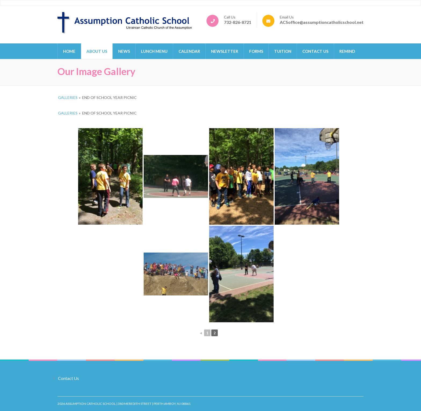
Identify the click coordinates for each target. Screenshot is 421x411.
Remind (347, 51)
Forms (256, 51)
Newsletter (224, 51)
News (124, 51)
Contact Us (315, 51)
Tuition (282, 51)
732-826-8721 (237, 22)
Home (69, 51)
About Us (96, 51)
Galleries (68, 97)
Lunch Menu (154, 51)
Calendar (189, 51)
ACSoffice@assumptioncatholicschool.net (322, 22)
